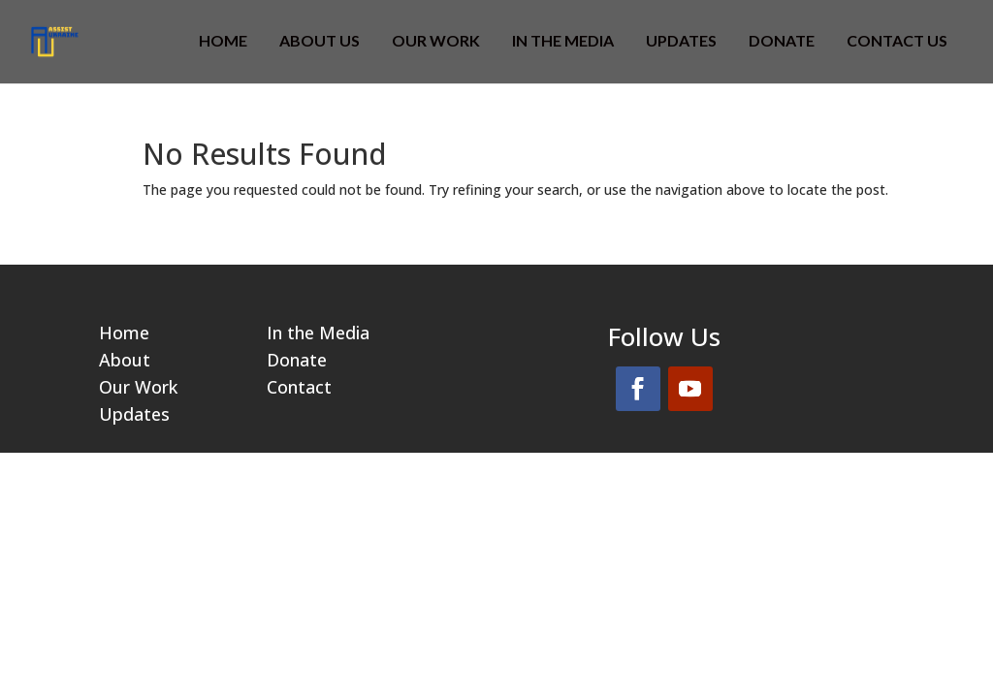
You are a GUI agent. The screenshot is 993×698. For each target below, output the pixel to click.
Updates (681, 41)
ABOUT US (319, 41)
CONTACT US (897, 41)
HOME (223, 41)
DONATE (782, 41)
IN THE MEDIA (563, 41)
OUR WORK (436, 41)
